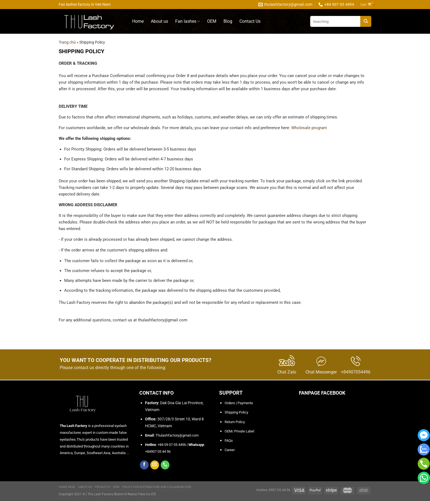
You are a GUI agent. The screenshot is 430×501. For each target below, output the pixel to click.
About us (159, 21)
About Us (85, 486)
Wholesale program (309, 127)
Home (138, 21)
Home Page (67, 486)
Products (102, 486)
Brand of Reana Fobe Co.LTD (135, 494)
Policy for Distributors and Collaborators (156, 486)
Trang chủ (67, 42)
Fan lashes (187, 21)
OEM (211, 21)
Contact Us (250, 21)
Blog (228, 21)
